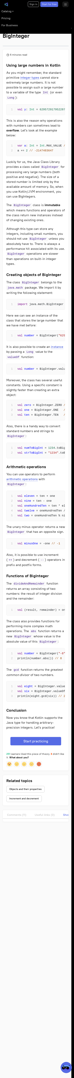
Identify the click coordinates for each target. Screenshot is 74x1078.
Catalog (6, 11)
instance (57, 347)
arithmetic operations (22, 479)
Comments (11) (16, 814)
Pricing (5, 18)
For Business (9, 25)
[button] (9, 764)
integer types (29, 78)
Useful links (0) (45, 814)
